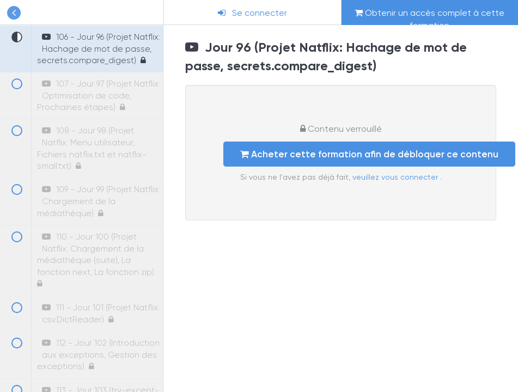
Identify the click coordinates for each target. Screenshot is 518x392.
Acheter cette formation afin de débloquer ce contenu (369, 154)
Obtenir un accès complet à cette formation (429, 16)
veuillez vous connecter (396, 177)
